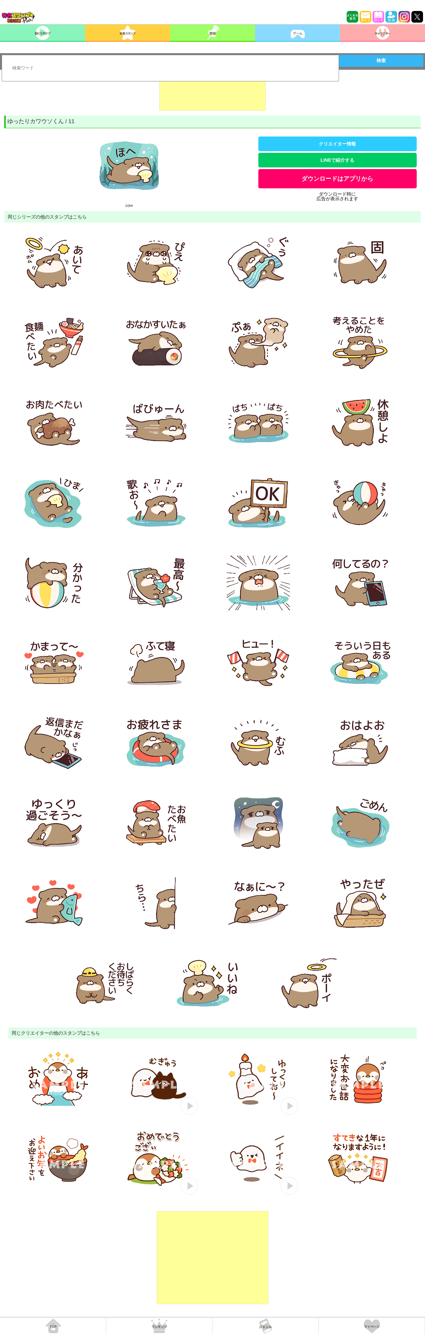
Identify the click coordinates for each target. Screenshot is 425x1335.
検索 (381, 60)
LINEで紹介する (337, 160)
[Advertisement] (212, 94)
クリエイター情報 (337, 143)
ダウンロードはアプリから (337, 178)
